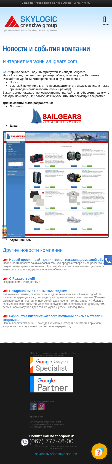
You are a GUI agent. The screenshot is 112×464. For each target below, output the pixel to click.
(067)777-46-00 (81, 2)
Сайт (7, 72)
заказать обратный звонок (56, 454)
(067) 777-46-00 (51, 441)
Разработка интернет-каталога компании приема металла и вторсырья (53, 318)
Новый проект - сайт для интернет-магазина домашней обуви (55, 259)
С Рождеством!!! (19, 278)
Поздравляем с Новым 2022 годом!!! (35, 291)
